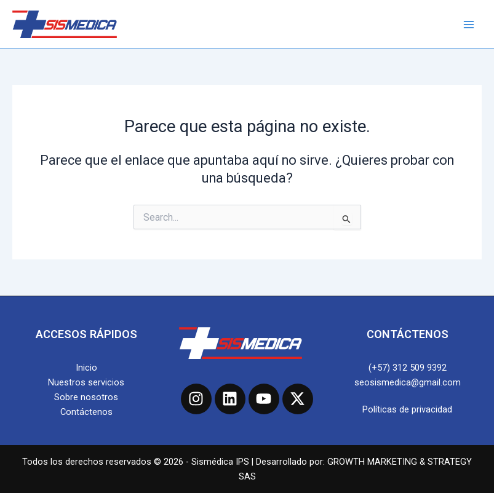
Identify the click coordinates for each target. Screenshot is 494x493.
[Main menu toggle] (469, 24)
